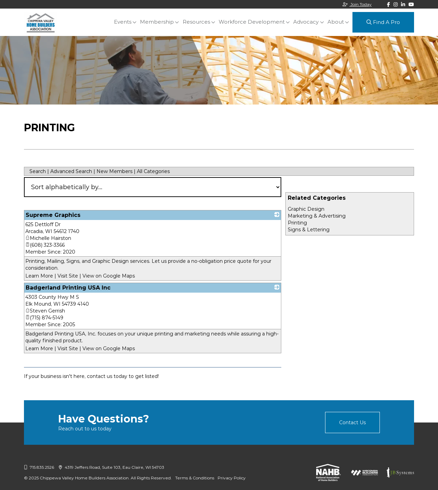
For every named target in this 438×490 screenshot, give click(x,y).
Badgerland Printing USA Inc (68, 287)
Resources (196, 22)
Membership (158, 22)
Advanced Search (71, 171)
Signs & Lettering (309, 229)
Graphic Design (306, 209)
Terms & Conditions (194, 477)
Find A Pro (383, 22)
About (335, 22)
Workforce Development (252, 22)
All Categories (153, 171)
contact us (99, 376)
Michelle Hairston (48, 238)
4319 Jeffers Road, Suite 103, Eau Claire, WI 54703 (111, 467)
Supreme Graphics (53, 215)
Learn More (39, 276)
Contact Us (352, 422)
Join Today (357, 4)
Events (123, 22)
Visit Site (67, 276)
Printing (297, 223)
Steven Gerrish (45, 311)
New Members (114, 171)
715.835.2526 (39, 467)
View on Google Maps (108, 276)
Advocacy (306, 22)
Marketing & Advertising (317, 216)
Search (37, 171)
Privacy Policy (232, 477)
